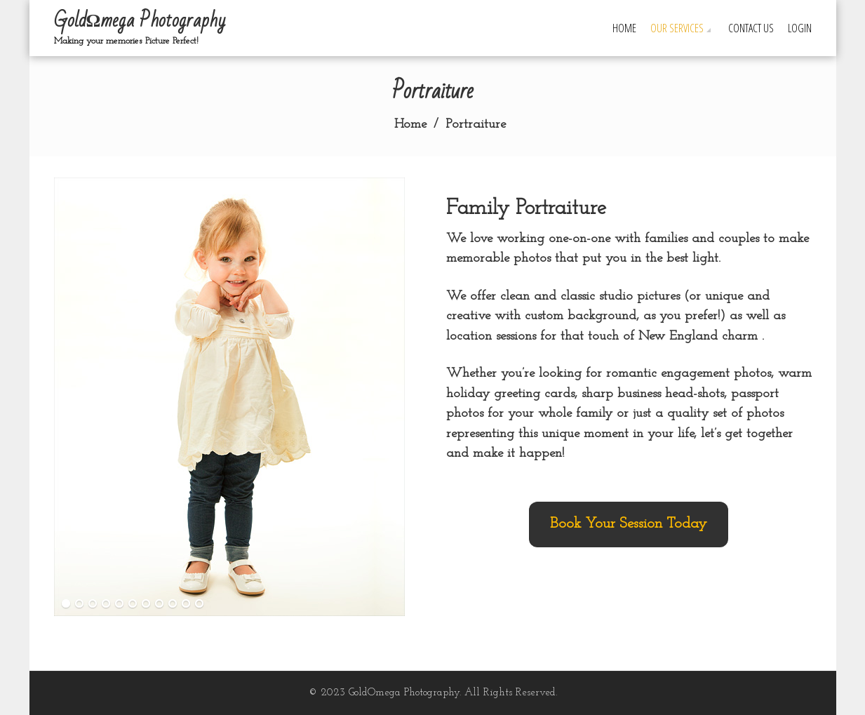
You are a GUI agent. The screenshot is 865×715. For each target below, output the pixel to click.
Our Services (677, 28)
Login (800, 28)
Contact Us (751, 28)
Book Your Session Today (628, 523)
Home (624, 28)
